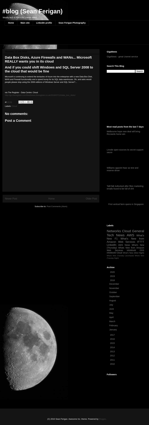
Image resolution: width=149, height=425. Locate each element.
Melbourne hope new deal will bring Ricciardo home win (123, 132)
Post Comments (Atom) (57, 206)
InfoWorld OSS (135, 250)
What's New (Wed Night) (133, 253)
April (111, 317)
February (113, 325)
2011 (112, 360)
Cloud (14, 106)
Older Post (91, 198)
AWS (130, 235)
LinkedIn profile (44, 23)
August (112, 300)
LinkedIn (111, 244)
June (111, 309)
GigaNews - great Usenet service (122, 56)
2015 (112, 343)
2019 (112, 276)
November (114, 288)
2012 (112, 355)
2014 (112, 347)
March (112, 321)
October (113, 292)
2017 (112, 335)
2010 (112, 364)
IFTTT (140, 241)
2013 (112, 351)
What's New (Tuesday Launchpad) (120, 256)
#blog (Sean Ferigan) (32, 11)
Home (11, 23)
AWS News (124, 245)
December (114, 284)
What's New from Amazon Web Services (125, 240)
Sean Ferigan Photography (72, 23)
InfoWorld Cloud (114, 253)
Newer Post (11, 198)
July (111, 305)
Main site (25, 23)
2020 (112, 272)
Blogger (102, 419)
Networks (114, 231)
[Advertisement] (60, 37)
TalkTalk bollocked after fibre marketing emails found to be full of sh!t (125, 187)
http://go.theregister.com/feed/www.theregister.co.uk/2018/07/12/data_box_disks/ (40, 95)
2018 (112, 280)
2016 (112, 339)
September (114, 296)
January (113, 329)
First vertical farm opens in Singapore (126, 204)
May (111, 313)
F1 (116, 238)
